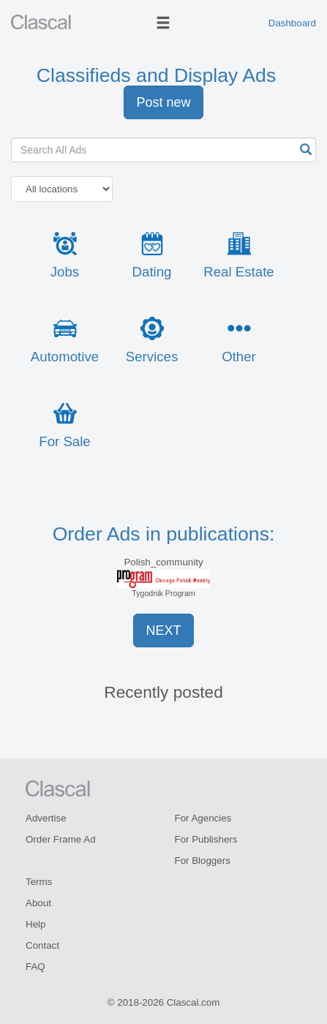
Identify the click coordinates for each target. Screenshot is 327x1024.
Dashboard (292, 23)
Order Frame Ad (61, 839)
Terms (39, 881)
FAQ (35, 966)
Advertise (46, 818)
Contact (42, 945)
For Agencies (203, 818)
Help (35, 924)
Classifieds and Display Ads (156, 76)
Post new (163, 102)
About (38, 902)
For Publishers (206, 839)
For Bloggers (202, 860)
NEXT (163, 630)
